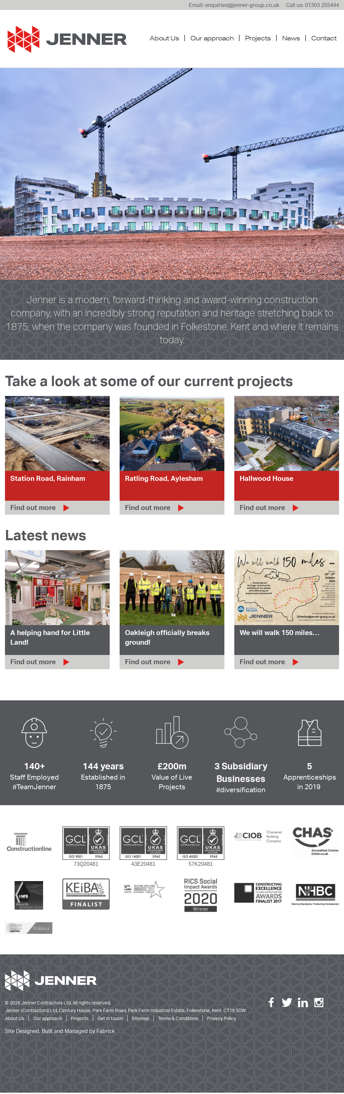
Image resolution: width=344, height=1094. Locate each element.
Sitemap (140, 1019)
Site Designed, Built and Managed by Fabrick (60, 1032)
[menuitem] (166, 38)
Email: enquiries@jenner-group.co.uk (234, 5)
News (291, 38)
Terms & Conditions (178, 1019)
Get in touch (110, 1019)
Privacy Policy (221, 1019)
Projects (258, 38)
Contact (323, 38)
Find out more (33, 508)
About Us (164, 38)
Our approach (212, 38)
